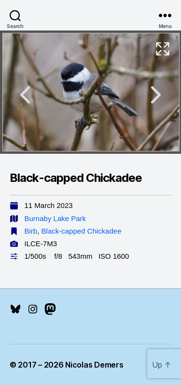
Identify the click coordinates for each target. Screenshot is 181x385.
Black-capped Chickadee (82, 231)
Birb (31, 231)
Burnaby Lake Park (55, 218)
